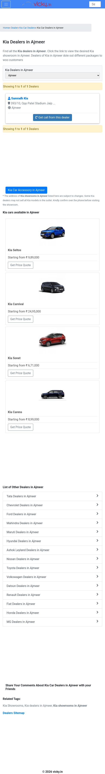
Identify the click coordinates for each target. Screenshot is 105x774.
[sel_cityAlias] (52, 75)
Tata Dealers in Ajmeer (52, 496)
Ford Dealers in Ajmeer (52, 514)
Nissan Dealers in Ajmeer (52, 559)
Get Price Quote (20, 265)
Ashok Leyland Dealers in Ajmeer (52, 550)
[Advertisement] (52, 457)
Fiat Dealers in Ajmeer (52, 604)
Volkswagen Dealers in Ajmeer (52, 577)
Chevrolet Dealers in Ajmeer (52, 505)
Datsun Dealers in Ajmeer (52, 586)
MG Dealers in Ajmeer (52, 622)
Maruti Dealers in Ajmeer (52, 532)
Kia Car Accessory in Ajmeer (26, 190)
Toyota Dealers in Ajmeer (52, 568)
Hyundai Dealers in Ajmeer (52, 541)
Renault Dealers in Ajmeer (52, 595)
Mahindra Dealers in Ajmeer (52, 523)
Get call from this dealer (52, 117)
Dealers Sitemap (13, 713)
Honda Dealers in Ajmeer (52, 613)
